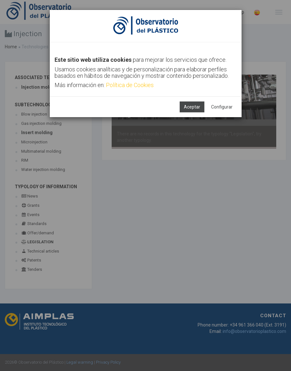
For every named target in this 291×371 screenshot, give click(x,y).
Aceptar (192, 106)
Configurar (222, 106)
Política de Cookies (130, 85)
